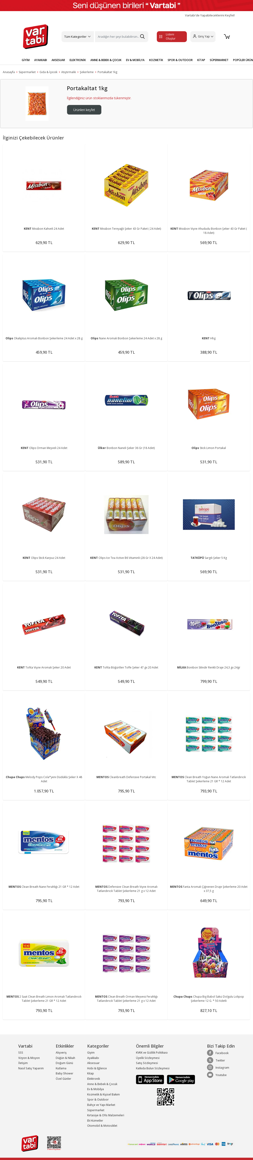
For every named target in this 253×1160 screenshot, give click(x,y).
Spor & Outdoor (98, 1099)
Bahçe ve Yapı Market (101, 1105)
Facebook (217, 1053)
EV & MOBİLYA (135, 60)
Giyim (91, 1053)
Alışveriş (61, 1053)
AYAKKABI (40, 60)
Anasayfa (9, 72)
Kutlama (61, 1068)
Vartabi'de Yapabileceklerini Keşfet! (210, 15)
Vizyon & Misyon (29, 1058)
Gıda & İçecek (48, 72)
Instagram (218, 1067)
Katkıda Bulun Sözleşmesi (153, 1068)
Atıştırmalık (68, 72)
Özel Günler (63, 1079)
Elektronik (93, 1079)
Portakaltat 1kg (107, 72)
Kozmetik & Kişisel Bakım (103, 1094)
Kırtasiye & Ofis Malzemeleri (105, 1115)
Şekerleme (87, 72)
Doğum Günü (64, 1063)
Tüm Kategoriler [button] (75, 36)
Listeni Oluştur (167, 36)
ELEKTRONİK (78, 60)
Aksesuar (93, 1063)
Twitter (216, 1060)
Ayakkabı (93, 1058)
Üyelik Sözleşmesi (148, 1058)
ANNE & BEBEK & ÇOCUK (105, 60)
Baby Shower (64, 1073)
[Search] (121, 36)
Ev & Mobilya (95, 1089)
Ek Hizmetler (95, 1121)
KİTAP (201, 60)
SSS (20, 1053)
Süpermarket (27, 72)
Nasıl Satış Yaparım (31, 1068)
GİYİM (26, 60)
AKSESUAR (58, 60)
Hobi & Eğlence (97, 1068)
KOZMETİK (156, 60)
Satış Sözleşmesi (147, 1063)
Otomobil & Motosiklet (102, 1126)
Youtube (217, 1075)
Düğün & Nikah (65, 1058)
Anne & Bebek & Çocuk (102, 1084)
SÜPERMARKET (219, 60)
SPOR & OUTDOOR (180, 60)
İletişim (23, 1063)
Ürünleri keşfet (84, 110)
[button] (203, 36)
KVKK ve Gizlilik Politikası (152, 1053)
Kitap (90, 1073)
